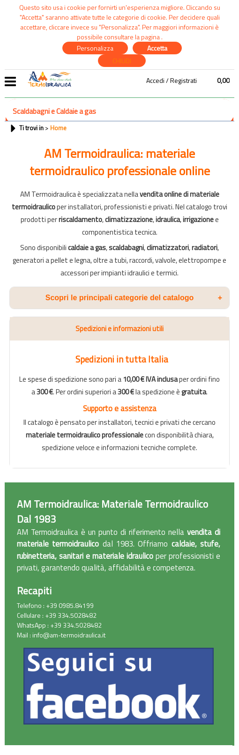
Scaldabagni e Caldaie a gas (54, 111)
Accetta (157, 48)
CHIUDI (121, 61)
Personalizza (95, 48)
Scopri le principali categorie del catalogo (133, 298)
